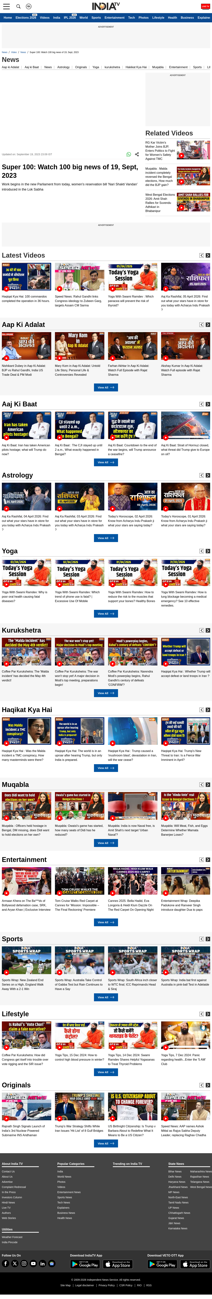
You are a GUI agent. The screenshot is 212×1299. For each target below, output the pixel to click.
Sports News (64, 1197)
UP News (173, 1207)
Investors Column (12, 1197)
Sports (96, 17)
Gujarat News (176, 1218)
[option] (26, 283)
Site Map (65, 1285)
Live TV (6, 1207)
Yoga (95, 67)
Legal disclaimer (84, 1285)
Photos (144, 17)
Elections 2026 (26, 17)
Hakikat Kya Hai (136, 67)
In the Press (9, 1192)
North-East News (178, 1197)
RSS (149, 1285)
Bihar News (175, 1171)
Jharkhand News (178, 1187)
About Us (7, 1176)
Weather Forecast (12, 1237)
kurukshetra (112, 67)
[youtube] (33, 1263)
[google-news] (51, 1263)
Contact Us (8, 1171)
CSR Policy (125, 1285)
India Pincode (10, 1242)
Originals (81, 67)
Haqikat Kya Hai (27, 710)
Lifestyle (158, 17)
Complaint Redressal (14, 1187)
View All (106, 387)
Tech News (63, 1202)
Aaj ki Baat (32, 67)
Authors (6, 1212)
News (4, 52)
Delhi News (174, 1176)
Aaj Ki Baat (19, 404)
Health (172, 17)
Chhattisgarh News (179, 1212)
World (84, 17)
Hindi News (8, 1202)
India (56, 17)
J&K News (174, 1223)
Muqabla (158, 67)
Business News (66, 1212)
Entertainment (114, 17)
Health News (64, 1218)
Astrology (63, 67)
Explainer (204, 17)
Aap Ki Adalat (23, 324)
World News (64, 1176)
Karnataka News (177, 1228)
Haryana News (176, 1181)
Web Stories (9, 1218)
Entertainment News (69, 1192)
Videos (45, 17)
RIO (139, 1285)
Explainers (63, 1207)
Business (187, 17)
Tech (131, 17)
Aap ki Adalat (10, 67)
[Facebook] (5, 1263)
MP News (173, 1192)
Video (14, 52)
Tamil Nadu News (178, 1202)
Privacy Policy (107, 1285)
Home (8, 17)
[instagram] (24, 1263)
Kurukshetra (21, 630)
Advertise (7, 1181)
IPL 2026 (70, 17)
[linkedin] (42, 1263)
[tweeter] (14, 1263)
